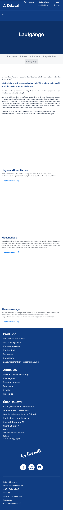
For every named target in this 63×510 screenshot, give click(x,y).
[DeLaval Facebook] (23, 467)
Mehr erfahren (13, 181)
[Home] (11, 5)
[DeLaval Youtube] (40, 467)
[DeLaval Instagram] (31, 467)
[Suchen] (3, 16)
